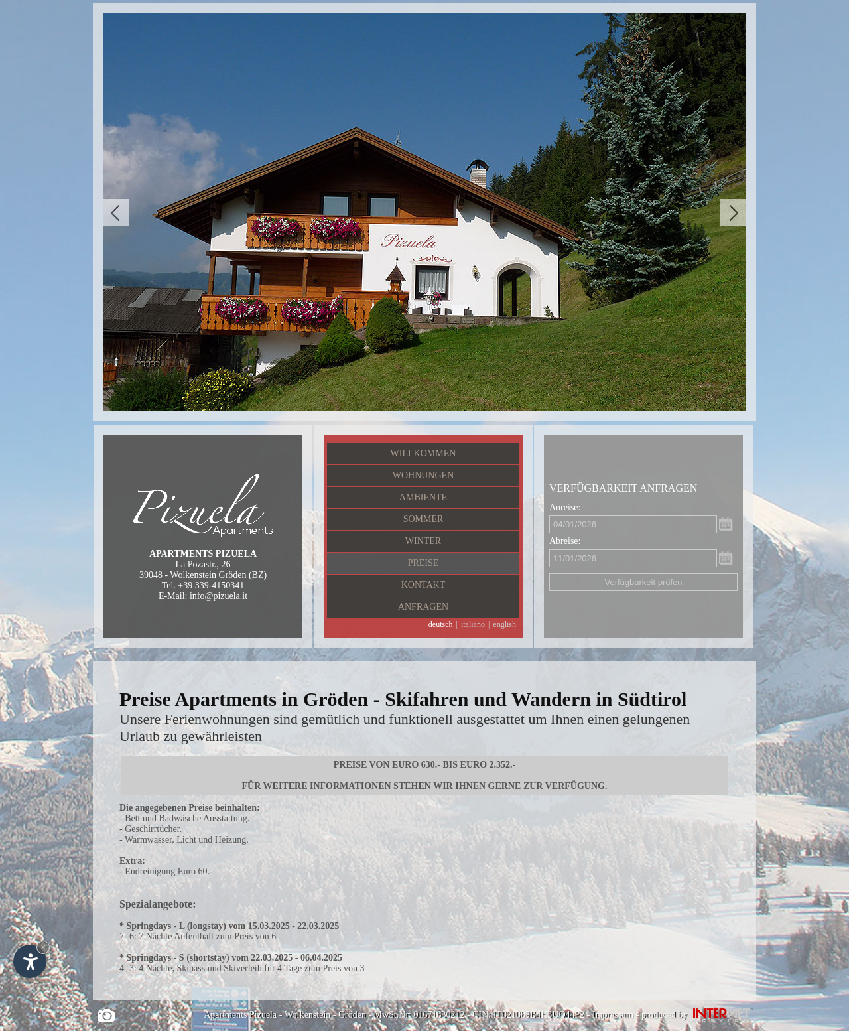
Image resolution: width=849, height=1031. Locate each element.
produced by (698, 1015)
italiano (473, 624)
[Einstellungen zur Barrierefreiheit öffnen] (29, 961)
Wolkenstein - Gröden (325, 1015)
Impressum (612, 1015)
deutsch (440, 624)
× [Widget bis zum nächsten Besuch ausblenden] (43, 947)
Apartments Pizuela (240, 1015)
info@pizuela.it (218, 596)
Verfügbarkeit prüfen (643, 582)
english (504, 624)
